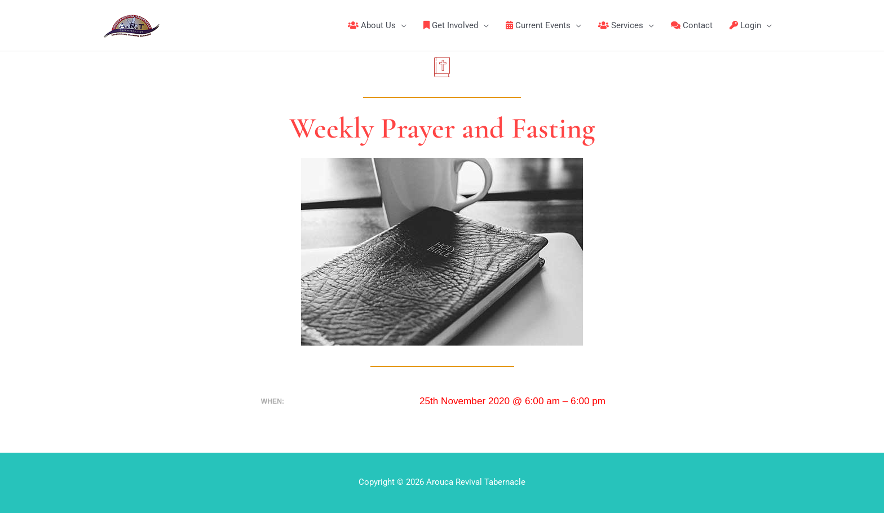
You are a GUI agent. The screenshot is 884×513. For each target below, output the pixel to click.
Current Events (538, 25)
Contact (692, 25)
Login (745, 25)
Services (620, 25)
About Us (372, 25)
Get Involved (450, 25)
